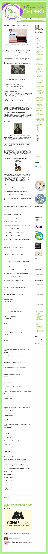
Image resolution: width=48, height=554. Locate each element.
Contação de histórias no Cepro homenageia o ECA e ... (40, 82)
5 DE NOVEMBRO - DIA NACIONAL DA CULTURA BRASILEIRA (16, 532)
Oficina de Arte (37, 154)
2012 (36, 139)
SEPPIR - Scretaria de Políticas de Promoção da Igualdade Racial (40, 333)
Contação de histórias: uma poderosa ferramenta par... (40, 110)
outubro (38, 39)
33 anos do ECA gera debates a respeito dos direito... (40, 104)
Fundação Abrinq (38, 318)
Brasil (36, 148)
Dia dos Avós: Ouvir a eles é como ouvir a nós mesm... (39, 54)
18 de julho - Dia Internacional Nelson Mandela (40, 78)
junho (37, 127)
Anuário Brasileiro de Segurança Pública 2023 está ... (40, 60)
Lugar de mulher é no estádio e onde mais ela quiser (40, 68)
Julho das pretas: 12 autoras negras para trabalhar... (39, 58)
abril (37, 129)
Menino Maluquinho (38, 322)
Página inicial (18, 500)
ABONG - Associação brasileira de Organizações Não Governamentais (40, 312)
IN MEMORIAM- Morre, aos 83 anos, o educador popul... (40, 92)
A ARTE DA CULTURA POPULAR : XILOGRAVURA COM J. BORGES (16, 537)
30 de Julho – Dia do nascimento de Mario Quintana (39, 44)
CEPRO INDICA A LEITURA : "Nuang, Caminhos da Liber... (40, 118)
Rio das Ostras (37, 156)
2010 (36, 141)
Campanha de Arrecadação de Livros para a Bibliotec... (40, 124)
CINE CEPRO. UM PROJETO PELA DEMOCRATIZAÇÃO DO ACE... (40, 120)
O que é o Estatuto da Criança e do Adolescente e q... (40, 100)
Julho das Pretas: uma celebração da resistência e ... (40, 106)
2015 (36, 136)
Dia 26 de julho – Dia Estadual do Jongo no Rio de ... (40, 51)
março (37, 130)
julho (37, 42)
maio (37, 128)
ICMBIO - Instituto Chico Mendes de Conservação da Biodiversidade (40, 319)
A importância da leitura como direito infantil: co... (40, 125)
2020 (36, 134)
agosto (37, 41)
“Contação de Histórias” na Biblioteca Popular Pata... (39, 97)
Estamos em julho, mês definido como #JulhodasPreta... (40, 114)
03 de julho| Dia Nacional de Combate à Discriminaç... (39, 116)
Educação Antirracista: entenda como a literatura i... (40, 73)
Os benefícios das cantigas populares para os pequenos (40, 95)
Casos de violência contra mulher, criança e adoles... (40, 64)
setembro (38, 40)
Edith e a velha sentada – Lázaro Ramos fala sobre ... (40, 70)
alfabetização (37, 147)
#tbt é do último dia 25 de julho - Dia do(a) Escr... (40, 47)
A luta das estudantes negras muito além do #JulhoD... (40, 80)
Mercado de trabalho (38, 153)
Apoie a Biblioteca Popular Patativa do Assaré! (39, 122)
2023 (36, 38)
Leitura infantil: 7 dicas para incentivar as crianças (39, 77)
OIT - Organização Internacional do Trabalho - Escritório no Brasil (40, 330)
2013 (36, 138)
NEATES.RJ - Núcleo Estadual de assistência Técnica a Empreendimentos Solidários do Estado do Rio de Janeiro (40, 326)
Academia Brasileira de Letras (39, 313)
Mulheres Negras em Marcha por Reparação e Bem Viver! (40, 66)
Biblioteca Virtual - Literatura (39, 314)
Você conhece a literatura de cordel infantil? (39, 102)
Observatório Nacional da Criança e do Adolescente (40, 328)
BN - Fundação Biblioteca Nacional (40, 315)
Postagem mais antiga (29, 500)
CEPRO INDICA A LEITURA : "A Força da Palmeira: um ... (40, 99)
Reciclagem (37, 155)
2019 (36, 135)
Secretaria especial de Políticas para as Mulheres (39, 331)
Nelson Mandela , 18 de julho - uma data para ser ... (40, 75)
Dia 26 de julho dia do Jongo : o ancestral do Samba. (40, 49)
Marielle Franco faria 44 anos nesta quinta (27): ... (40, 46)
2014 (36, 137)
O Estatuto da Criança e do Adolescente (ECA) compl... (40, 90)
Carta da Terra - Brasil (38, 316)
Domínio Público (38, 317)
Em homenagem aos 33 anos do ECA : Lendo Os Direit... (40, 88)
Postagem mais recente (7, 500)
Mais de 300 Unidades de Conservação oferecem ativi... (39, 63)
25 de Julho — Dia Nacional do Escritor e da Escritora (40, 56)
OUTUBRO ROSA (10, 541)
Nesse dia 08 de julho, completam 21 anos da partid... (39, 109)
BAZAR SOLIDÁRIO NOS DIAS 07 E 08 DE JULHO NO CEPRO (40, 113)
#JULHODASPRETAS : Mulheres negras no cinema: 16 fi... (40, 84)
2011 (36, 140)
